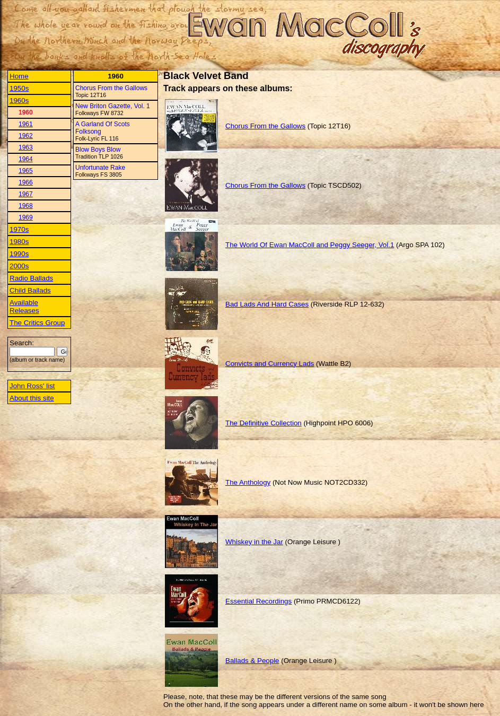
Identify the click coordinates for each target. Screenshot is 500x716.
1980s (19, 242)
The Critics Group (37, 323)
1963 (26, 147)
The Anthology (247, 482)
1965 (26, 170)
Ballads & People (252, 661)
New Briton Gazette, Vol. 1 (112, 106)
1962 (26, 135)
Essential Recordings (258, 601)
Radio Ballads (31, 278)
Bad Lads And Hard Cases (267, 304)
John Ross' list (32, 386)
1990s (19, 254)
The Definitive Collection (263, 423)
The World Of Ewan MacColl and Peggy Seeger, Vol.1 (309, 245)
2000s (19, 266)
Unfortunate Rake (100, 167)
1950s (19, 88)
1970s (19, 229)
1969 (26, 217)
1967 (26, 194)
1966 (26, 182)
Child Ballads (30, 290)
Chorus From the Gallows (111, 88)
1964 (26, 159)
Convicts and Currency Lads (269, 364)
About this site (32, 398)
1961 (26, 124)
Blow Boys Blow (97, 149)
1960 (26, 112)
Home (19, 76)
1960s (19, 100)
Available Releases (24, 307)
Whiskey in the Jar (254, 542)
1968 (26, 205)
